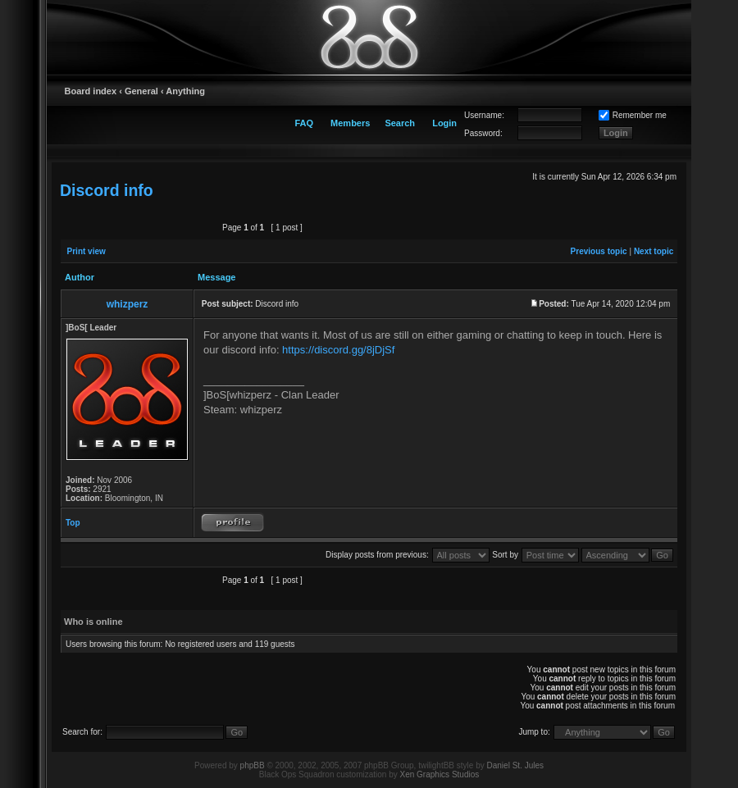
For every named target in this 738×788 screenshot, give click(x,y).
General (141, 91)
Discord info (106, 190)
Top (73, 522)
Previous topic (599, 251)
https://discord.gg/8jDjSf (338, 350)
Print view (86, 251)
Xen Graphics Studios (440, 774)
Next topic (653, 251)
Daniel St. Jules (515, 765)
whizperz (127, 304)
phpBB (252, 765)
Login (444, 123)
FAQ (303, 123)
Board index (91, 91)
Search (400, 123)
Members (350, 123)
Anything (185, 91)
